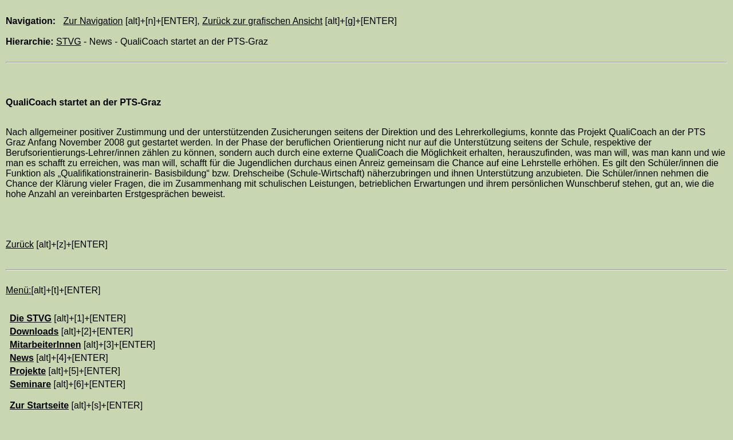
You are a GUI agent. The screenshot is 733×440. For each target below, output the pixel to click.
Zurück (20, 244)
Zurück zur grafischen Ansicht (262, 21)
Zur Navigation (93, 21)
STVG (68, 41)
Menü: (18, 290)
